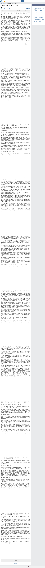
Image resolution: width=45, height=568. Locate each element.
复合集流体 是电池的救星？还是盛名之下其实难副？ (39, 17)
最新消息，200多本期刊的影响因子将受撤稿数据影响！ (39, 8)
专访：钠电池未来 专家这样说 (37, 21)
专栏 (3, 3)
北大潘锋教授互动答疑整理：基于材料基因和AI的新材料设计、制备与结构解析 (39, 19)
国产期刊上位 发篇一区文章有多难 (38, 10)
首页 (1, 3)
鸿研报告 (5, 3)
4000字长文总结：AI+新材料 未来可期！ (38, 6)
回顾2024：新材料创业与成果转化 (38, 12)
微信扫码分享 (28, 8)
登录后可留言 (15, 563)
